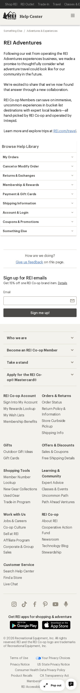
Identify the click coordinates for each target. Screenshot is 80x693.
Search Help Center (18, 571)
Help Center (31, 16)
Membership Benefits (20, 421)
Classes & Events (55, 489)
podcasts (66, 604)
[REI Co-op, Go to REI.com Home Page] (9, 15)
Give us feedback (29, 262)
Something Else (13, 30)
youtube (55, 604)
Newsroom (50, 539)
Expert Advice (53, 482)
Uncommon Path (55, 495)
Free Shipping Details (58, 458)
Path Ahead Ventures (58, 502)
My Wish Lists (13, 415)
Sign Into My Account (20, 402)
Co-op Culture (14, 527)
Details (62, 283)
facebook (34, 604)
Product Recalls (21, 675)
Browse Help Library (20, 146)
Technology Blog (55, 546)
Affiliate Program (16, 540)
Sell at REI (11, 534)
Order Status (52, 402)
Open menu (72, 15)
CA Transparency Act (54, 675)
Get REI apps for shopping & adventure (40, 617)
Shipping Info (53, 433)
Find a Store (12, 577)
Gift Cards (11, 458)
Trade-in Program (16, 502)
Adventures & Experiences (42, 30)
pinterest (45, 604)
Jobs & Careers (15, 521)
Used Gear (11, 495)
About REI (50, 521)
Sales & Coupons (55, 451)
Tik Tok (24, 604)
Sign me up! (40, 313)
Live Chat (10, 584)
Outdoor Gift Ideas (18, 451)
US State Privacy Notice (53, 664)
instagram (14, 604)
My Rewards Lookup (19, 408)
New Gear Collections (20, 489)
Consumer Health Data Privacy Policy (40, 670)
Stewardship (51, 552)
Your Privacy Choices (53, 658)
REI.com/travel (64, 131)
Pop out (52, 685)
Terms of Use (19, 658)
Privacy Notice (20, 664)
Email (6, 292)
